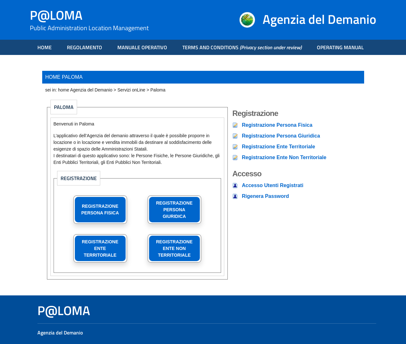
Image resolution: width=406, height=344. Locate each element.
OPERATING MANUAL (340, 47)
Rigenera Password (265, 196)
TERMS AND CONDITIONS (242, 47)
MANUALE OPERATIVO (142, 47)
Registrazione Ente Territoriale (278, 146)
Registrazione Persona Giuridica (281, 135)
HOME (44, 47)
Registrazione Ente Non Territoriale (284, 157)
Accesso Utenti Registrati (273, 185)
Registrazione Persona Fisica (277, 125)
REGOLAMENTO (84, 47)
